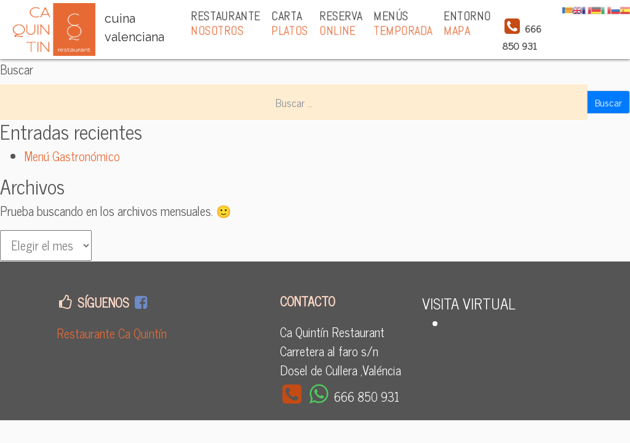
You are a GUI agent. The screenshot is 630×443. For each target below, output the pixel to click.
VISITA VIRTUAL (469, 303)
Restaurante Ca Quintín (112, 333)
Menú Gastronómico (72, 156)
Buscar (16, 69)
